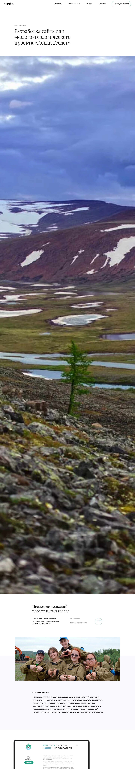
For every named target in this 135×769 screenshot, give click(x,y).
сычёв (9, 3)
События (102, 3)
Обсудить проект (121, 3)
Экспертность (74, 3)
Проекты (58, 3)
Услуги (89, 3)
